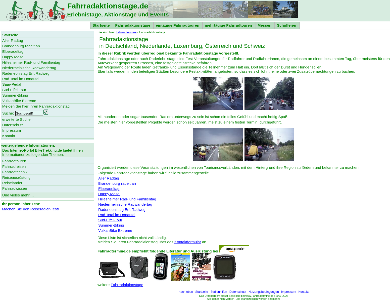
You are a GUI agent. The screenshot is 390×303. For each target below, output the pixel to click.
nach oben (186, 292)
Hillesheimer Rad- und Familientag (127, 199)
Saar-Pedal (11, 84)
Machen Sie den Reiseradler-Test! (30, 209)
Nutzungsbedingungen (264, 292)
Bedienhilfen (219, 292)
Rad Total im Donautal (116, 215)
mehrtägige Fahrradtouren (229, 25)
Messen (264, 25)
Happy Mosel (109, 194)
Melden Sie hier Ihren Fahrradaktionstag (36, 106)
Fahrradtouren (14, 161)
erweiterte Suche (16, 119)
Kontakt (303, 292)
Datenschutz (238, 292)
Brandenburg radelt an (117, 183)
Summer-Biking (111, 225)
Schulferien (287, 25)
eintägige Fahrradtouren (178, 25)
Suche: (8, 113)
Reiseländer (12, 183)
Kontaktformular (187, 242)
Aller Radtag (108, 178)
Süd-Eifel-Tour (110, 220)
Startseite (102, 25)
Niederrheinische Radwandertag (125, 204)
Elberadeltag (108, 188)
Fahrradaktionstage (133, 25)
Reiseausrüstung (16, 177)
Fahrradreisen (14, 166)
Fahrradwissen (14, 188)
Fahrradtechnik (14, 172)
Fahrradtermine (126, 32)
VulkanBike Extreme (115, 230)
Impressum (289, 292)
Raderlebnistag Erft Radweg (122, 209)
